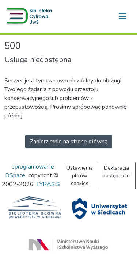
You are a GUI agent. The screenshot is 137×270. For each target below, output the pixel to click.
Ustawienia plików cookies (79, 176)
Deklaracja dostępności (116, 172)
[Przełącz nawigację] (122, 16)
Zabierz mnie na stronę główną (68, 142)
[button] (30, 16)
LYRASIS (48, 184)
